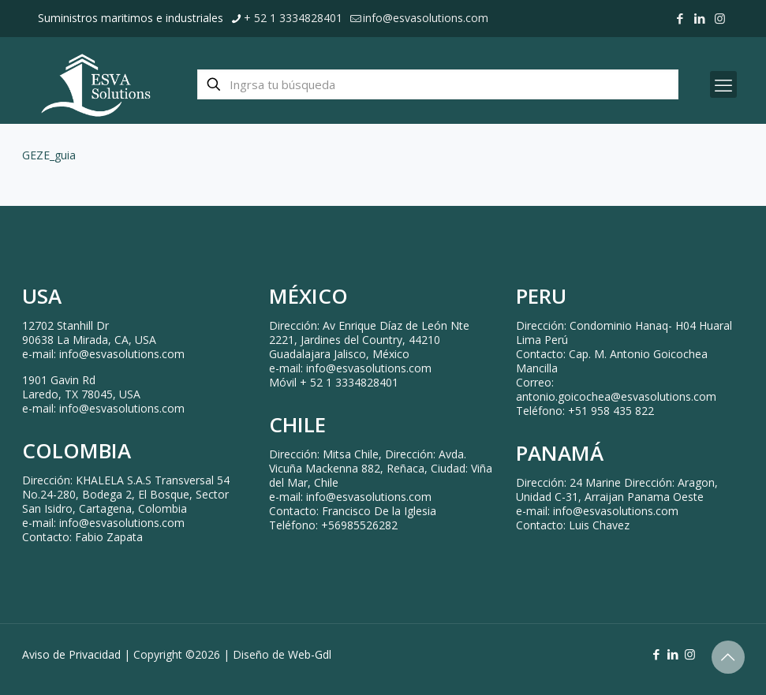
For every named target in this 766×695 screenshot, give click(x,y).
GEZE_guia (49, 155)
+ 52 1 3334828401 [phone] (293, 17)
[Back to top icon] (728, 657)
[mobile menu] (723, 84)
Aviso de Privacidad (71, 654)
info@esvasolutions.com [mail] (425, 17)
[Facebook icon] (680, 18)
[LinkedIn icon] (700, 18)
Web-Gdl (309, 654)
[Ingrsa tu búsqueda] (437, 84)
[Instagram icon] (720, 18)
